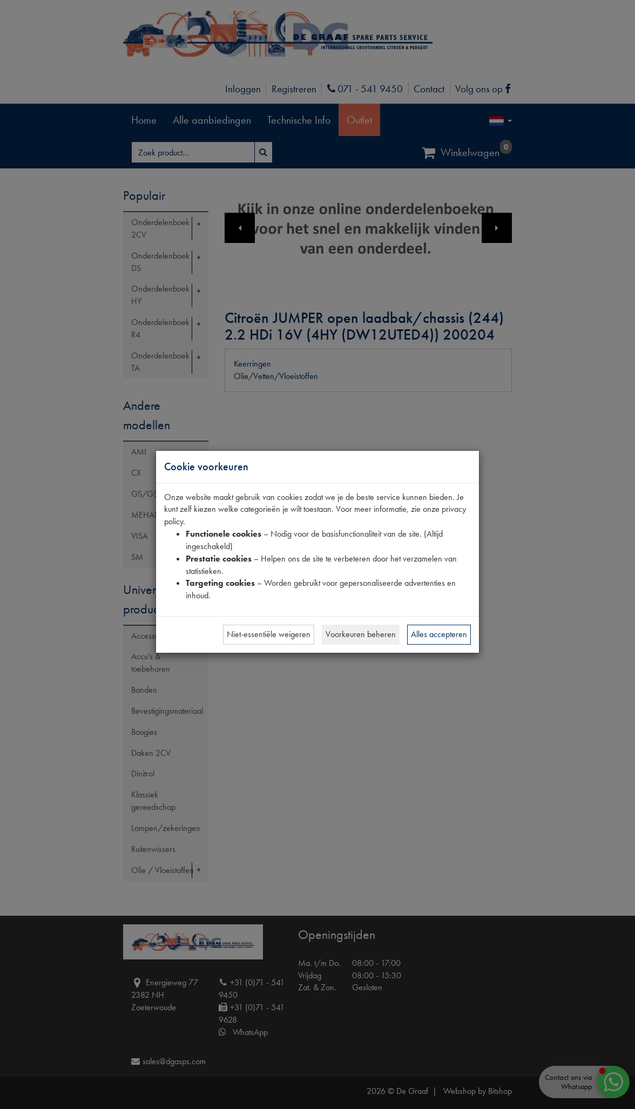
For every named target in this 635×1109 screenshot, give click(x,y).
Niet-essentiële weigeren (268, 634)
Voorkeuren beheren (361, 634)
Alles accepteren (439, 634)
